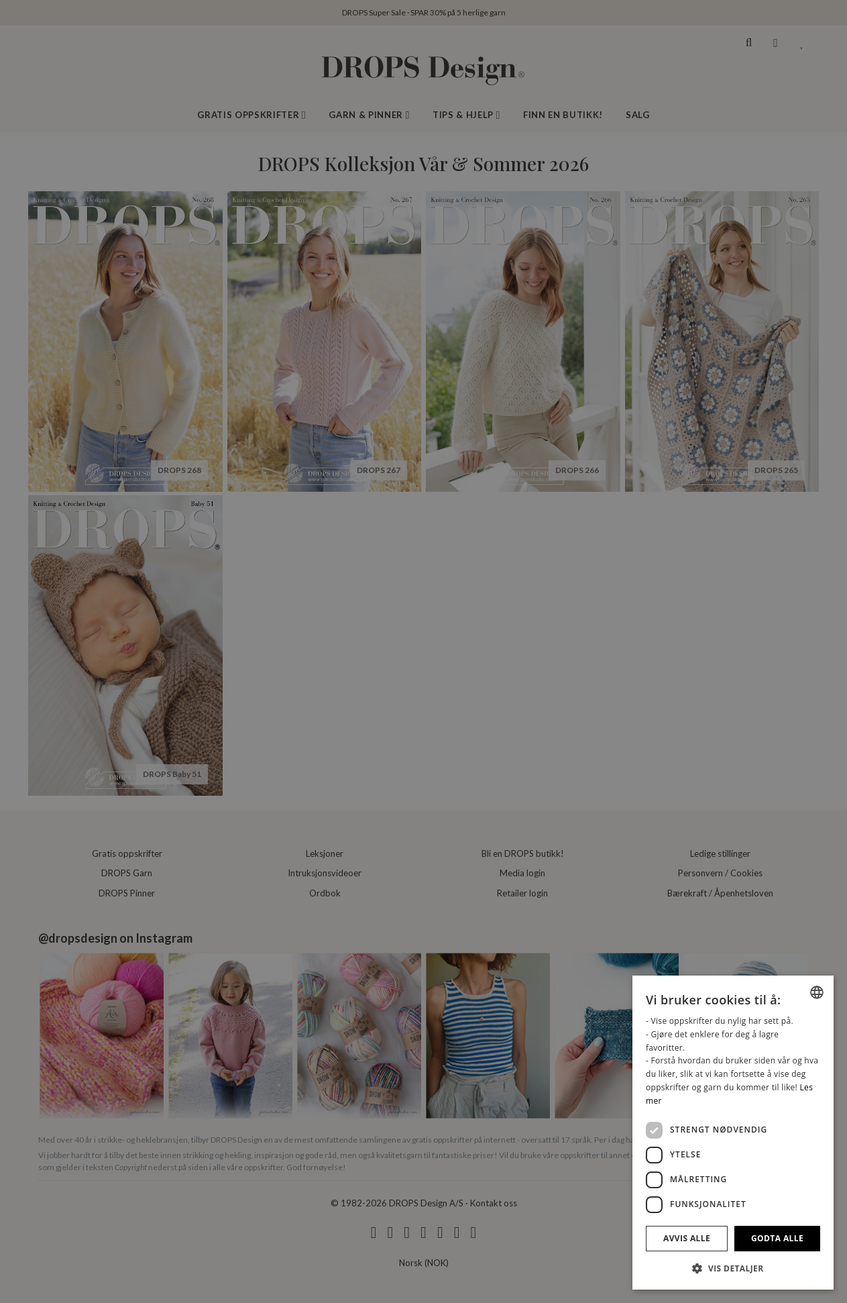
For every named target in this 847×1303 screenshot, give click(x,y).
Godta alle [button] (777, 1238)
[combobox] (817, 992)
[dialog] (733, 1133)
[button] (733, 1268)
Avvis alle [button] (686, 1238)
